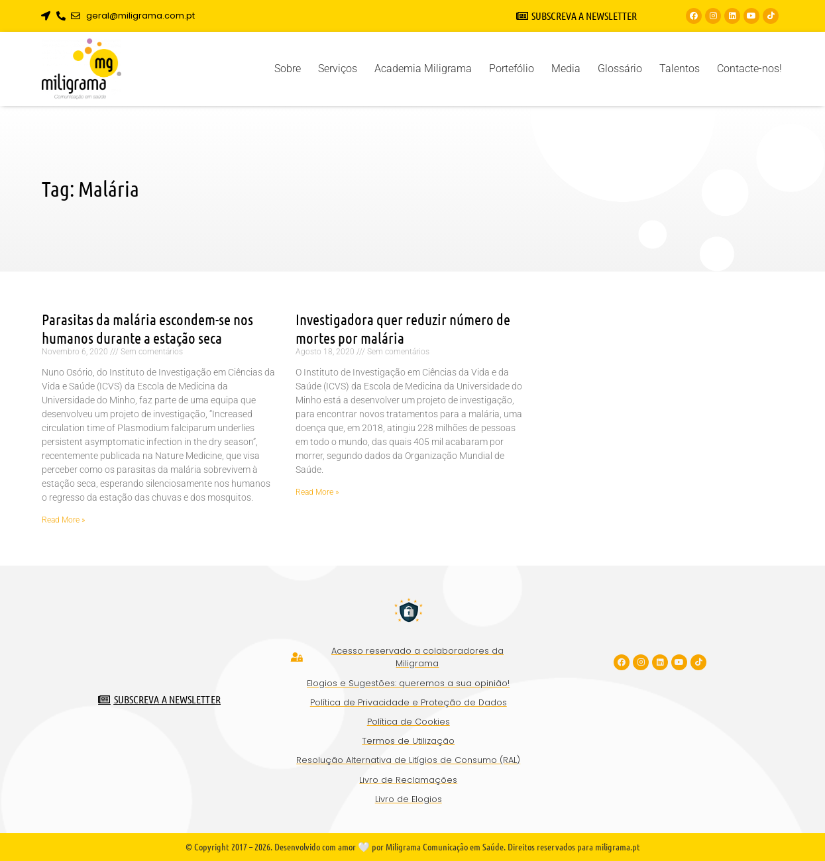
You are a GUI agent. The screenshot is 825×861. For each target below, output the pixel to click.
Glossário (620, 68)
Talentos (679, 68)
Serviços (337, 68)
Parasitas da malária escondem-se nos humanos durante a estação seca (147, 328)
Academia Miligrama (423, 68)
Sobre (287, 68)
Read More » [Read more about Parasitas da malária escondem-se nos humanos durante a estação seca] (63, 520)
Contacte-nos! (749, 68)
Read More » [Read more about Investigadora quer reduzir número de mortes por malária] (317, 492)
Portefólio (511, 68)
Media (565, 68)
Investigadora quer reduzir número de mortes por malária (403, 328)
